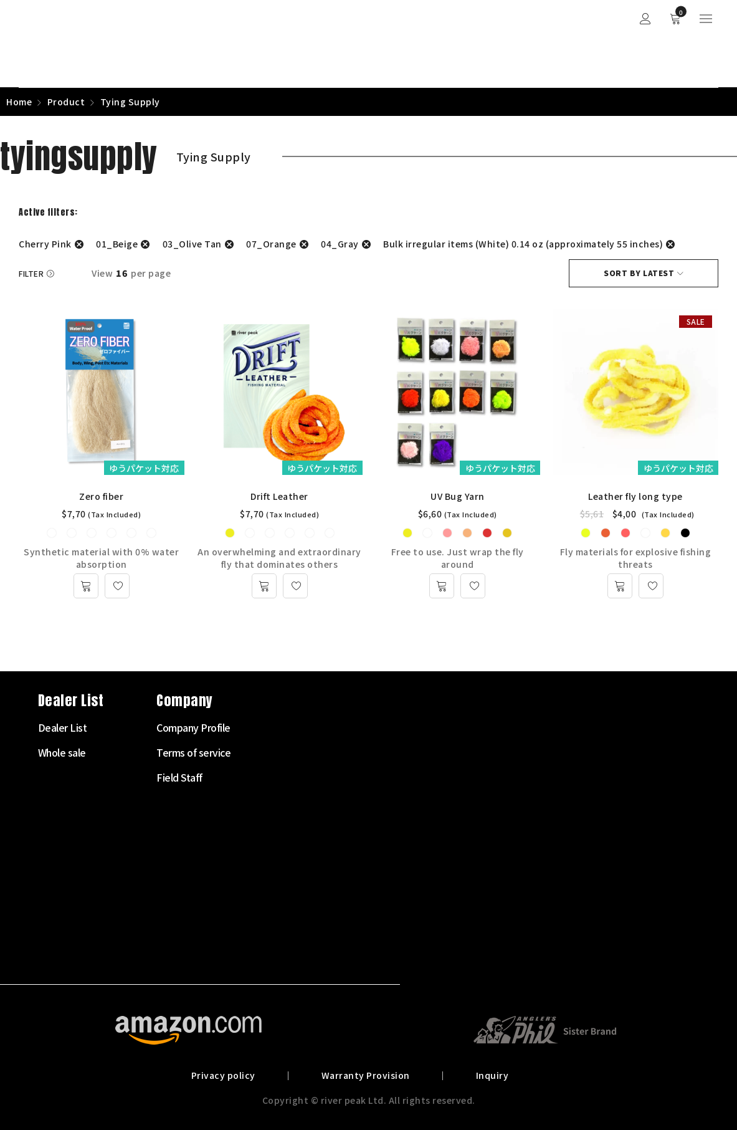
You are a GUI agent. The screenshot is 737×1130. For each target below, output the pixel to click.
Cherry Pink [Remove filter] (45, 243)
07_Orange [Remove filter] (271, 243)
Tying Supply (284, 876)
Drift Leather (279, 496)
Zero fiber (101, 496)
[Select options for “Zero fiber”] (86, 586)
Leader (272, 827)
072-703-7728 (66, 887)
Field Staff (516, 777)
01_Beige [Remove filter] (117, 243)
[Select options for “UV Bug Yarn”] (442, 586)
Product (66, 101)
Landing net (283, 926)
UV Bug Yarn (457, 496)
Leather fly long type (635, 496)
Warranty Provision (365, 1075)
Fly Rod (273, 752)
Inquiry (492, 1075)
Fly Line (273, 802)
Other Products (290, 951)
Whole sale (399, 752)
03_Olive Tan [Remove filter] (192, 243)
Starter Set (281, 727)
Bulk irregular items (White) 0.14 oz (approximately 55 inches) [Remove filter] (523, 243)
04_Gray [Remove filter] (340, 243)
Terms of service (530, 752)
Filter (31, 273)
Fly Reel (274, 777)
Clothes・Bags (289, 901)
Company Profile (530, 727)
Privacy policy (223, 1075)
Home (19, 101)
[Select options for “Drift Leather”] (264, 586)
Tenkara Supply (290, 852)
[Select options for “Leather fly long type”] (620, 586)
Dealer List (399, 727)
